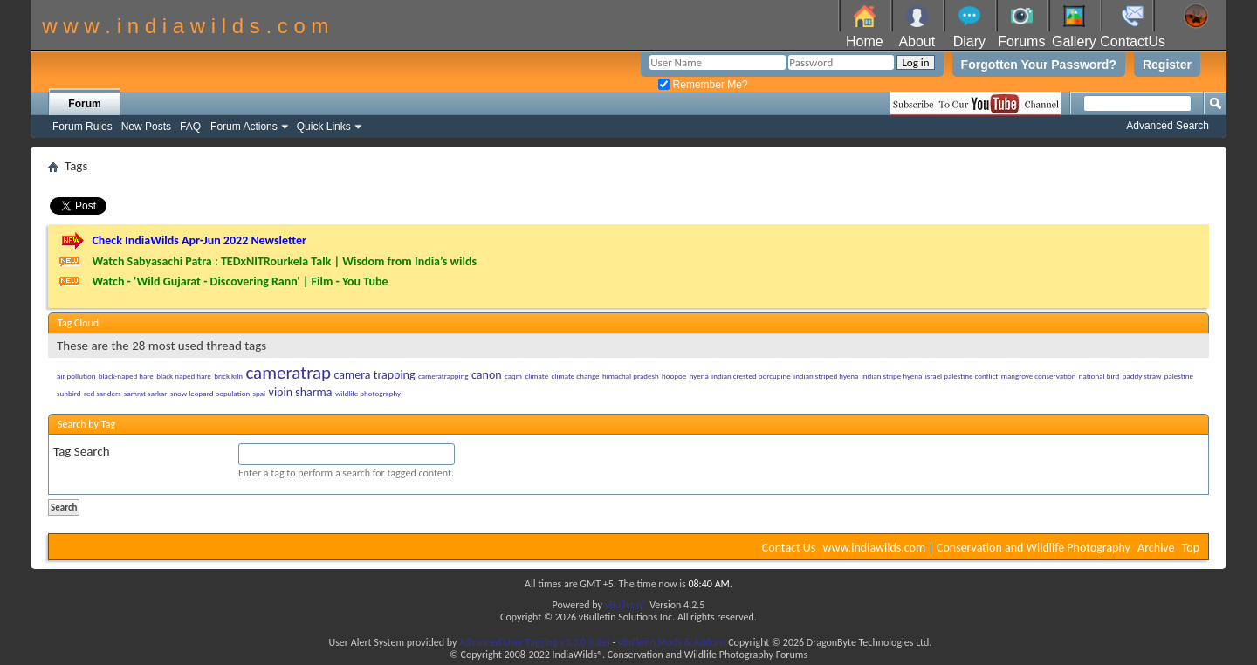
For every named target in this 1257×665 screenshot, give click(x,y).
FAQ (190, 126)
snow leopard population (210, 393)
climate (536, 375)
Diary (969, 41)
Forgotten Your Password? (1038, 65)
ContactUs (1132, 41)
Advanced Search (1167, 126)
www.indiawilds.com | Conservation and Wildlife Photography (976, 547)
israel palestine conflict (962, 375)
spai (259, 393)
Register (1167, 65)
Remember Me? (702, 85)
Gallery (1074, 41)
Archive (1155, 547)
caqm (513, 375)
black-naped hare (126, 375)
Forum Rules (82, 126)
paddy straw (1142, 375)
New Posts (146, 126)
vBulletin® (626, 605)
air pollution (76, 375)
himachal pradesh (630, 375)
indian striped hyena (825, 375)
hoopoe (674, 375)
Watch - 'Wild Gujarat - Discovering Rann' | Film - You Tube (240, 281)
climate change (576, 375)
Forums (1021, 41)
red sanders (102, 393)
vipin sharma (301, 392)
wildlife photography (368, 393)
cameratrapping (443, 375)
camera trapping (375, 374)
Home (864, 41)
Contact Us (789, 547)
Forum (84, 104)
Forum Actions (244, 126)
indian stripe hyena (892, 375)
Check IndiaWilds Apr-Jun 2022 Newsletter (199, 240)
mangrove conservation (1038, 375)
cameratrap (288, 372)
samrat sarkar (146, 393)
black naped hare (183, 375)
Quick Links (324, 126)
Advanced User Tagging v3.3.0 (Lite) (534, 642)
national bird (1099, 375)
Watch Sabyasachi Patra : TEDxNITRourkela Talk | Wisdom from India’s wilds (284, 261)
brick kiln (228, 375)
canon (486, 374)
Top (1190, 547)
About (916, 41)
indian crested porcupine (751, 375)
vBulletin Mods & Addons (671, 642)
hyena (699, 375)
